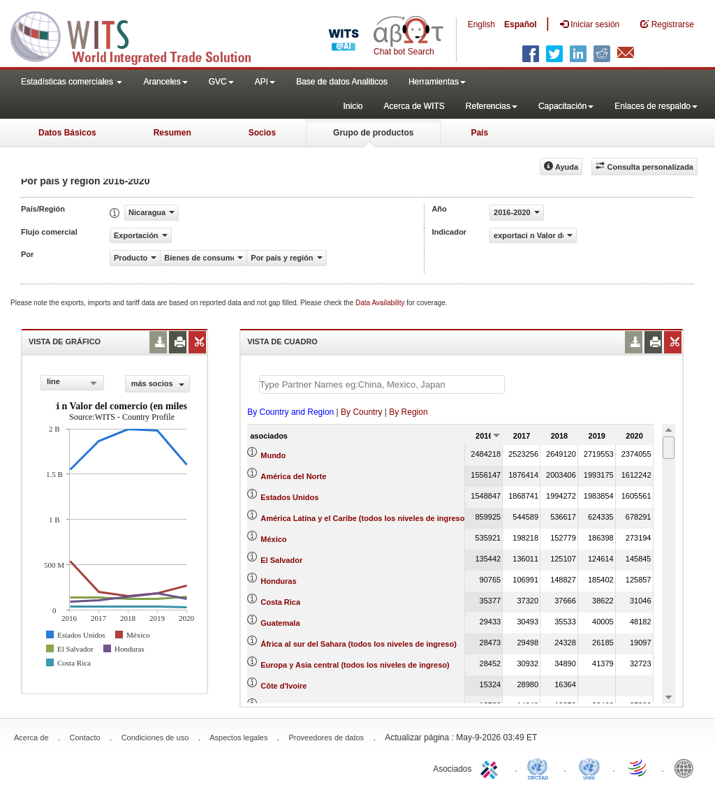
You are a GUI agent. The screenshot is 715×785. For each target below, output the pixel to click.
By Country (361, 412)
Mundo (273, 455)
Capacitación (566, 106)
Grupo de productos (373, 133)
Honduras (278, 581)
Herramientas (437, 82)
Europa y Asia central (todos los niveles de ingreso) (354, 665)
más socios (157, 383)
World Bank (687, 768)
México (273, 539)
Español (520, 24)
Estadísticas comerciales (71, 82)
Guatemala (280, 623)
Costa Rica (280, 602)
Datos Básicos (67, 133)
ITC (492, 768)
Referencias (491, 106)
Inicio (352, 106)
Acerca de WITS (413, 106)
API (265, 82)
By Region (408, 412)
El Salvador (281, 560)
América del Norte (293, 476)
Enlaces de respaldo (656, 106)
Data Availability (380, 303)
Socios (262, 133)
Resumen (172, 133)
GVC (221, 82)
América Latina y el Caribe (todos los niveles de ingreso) (363, 518)
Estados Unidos (289, 497)
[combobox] (72, 382)
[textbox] (382, 384)
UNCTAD (540, 768)
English (481, 24)
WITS (139, 35)
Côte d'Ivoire (283, 686)
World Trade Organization (638, 768)
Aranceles (165, 82)
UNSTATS (589, 768)
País (479, 133)
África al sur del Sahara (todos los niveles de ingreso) (358, 644)
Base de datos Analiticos (342, 82)
